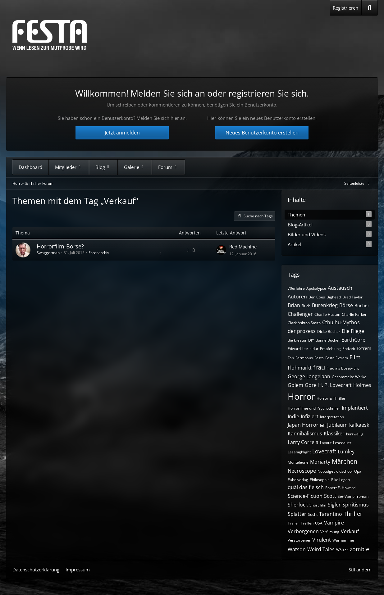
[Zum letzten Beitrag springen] (221, 250)
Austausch (340, 287)
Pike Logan (340, 479)
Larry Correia (303, 442)
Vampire (334, 522)
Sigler (334, 504)
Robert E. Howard (340, 487)
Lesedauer (342, 442)
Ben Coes (317, 297)
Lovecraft (324, 451)
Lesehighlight (299, 452)
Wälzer (342, 549)
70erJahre (296, 288)
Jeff (323, 425)
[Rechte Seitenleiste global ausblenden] (358, 183)
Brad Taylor (352, 297)
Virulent (321, 539)
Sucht (313, 514)
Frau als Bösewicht (343, 368)
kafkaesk (359, 424)
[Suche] (369, 7)
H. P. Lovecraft (335, 385)
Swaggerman (48, 252)
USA (318, 523)
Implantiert (355, 407)
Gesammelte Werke (349, 376)
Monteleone (298, 462)
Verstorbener (299, 540)
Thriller (353, 513)
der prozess (302, 331)
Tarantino (330, 514)
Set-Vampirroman (353, 496)
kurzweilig (354, 434)
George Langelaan (309, 376)
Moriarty (320, 461)
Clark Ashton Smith (304, 322)
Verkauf (350, 531)
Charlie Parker (354, 314)
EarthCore (353, 339)
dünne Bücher (328, 340)
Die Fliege (353, 331)
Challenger (300, 314)
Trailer (293, 523)
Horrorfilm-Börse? (60, 246)
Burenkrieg (325, 305)
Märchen (344, 461)
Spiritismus (355, 504)
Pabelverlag (298, 479)
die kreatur (297, 340)
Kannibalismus (305, 433)
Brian (294, 305)
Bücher (361, 305)
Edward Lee (298, 348)
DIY (311, 340)
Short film (317, 505)
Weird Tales (321, 549)
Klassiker (334, 433)
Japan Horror (303, 424)
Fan (291, 358)
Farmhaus (304, 358)
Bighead (334, 297)
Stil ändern (360, 569)
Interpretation (332, 417)
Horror (301, 396)
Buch (306, 305)
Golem (295, 385)
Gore (311, 385)
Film (355, 357)
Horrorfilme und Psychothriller (314, 408)
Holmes (362, 385)
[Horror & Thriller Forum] (49, 35)
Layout (325, 442)
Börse (346, 305)
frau (319, 367)
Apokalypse (316, 288)
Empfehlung (330, 348)
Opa (357, 471)
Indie (293, 416)
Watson (297, 549)
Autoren (297, 296)
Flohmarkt (300, 367)
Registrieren (345, 8)
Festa (319, 358)
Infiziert (309, 416)
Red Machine (243, 246)
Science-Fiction (305, 496)
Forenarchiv (99, 252)
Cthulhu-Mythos (341, 322)
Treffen (307, 523)
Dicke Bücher (328, 331)
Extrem (364, 348)
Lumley (346, 451)
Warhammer (343, 540)
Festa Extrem (336, 358)
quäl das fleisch (306, 487)
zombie (359, 549)
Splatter (297, 514)
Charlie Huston (327, 314)
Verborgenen (303, 531)
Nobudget (326, 471)
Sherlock (298, 504)
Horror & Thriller (331, 398)
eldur (313, 348)
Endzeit (348, 348)
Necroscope (302, 470)
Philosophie (320, 479)
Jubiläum (337, 424)
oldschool (344, 471)
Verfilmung (329, 531)
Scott (330, 496)
